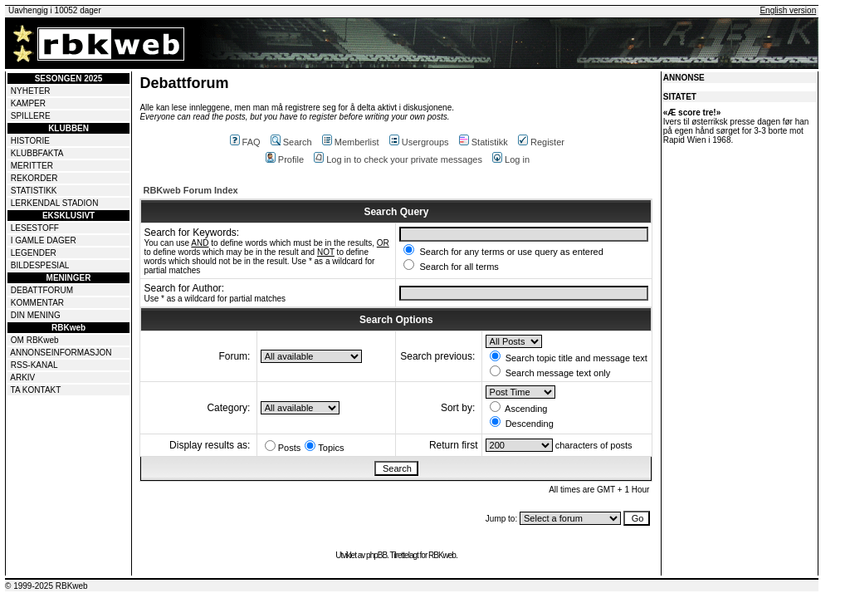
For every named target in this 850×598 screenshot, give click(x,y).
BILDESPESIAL (40, 265)
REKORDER (34, 178)
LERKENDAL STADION (55, 203)
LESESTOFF (35, 228)
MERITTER (32, 165)
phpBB (376, 555)
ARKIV (22, 377)
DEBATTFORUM (42, 290)
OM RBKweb (35, 340)
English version (788, 10)
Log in (511, 159)
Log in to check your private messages (398, 159)
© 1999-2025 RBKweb (46, 586)
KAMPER (28, 103)
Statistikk (483, 142)
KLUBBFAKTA (37, 153)
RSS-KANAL (34, 365)
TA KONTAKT (36, 390)
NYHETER (31, 91)
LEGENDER (33, 252)
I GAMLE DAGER (43, 240)
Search (291, 142)
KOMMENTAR (37, 302)
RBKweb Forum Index (190, 190)
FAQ (245, 142)
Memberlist (350, 142)
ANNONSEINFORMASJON (60, 352)
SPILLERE (31, 115)
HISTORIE (30, 140)
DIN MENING (36, 315)
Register (541, 142)
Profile (285, 159)
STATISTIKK (34, 190)
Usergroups (419, 142)
